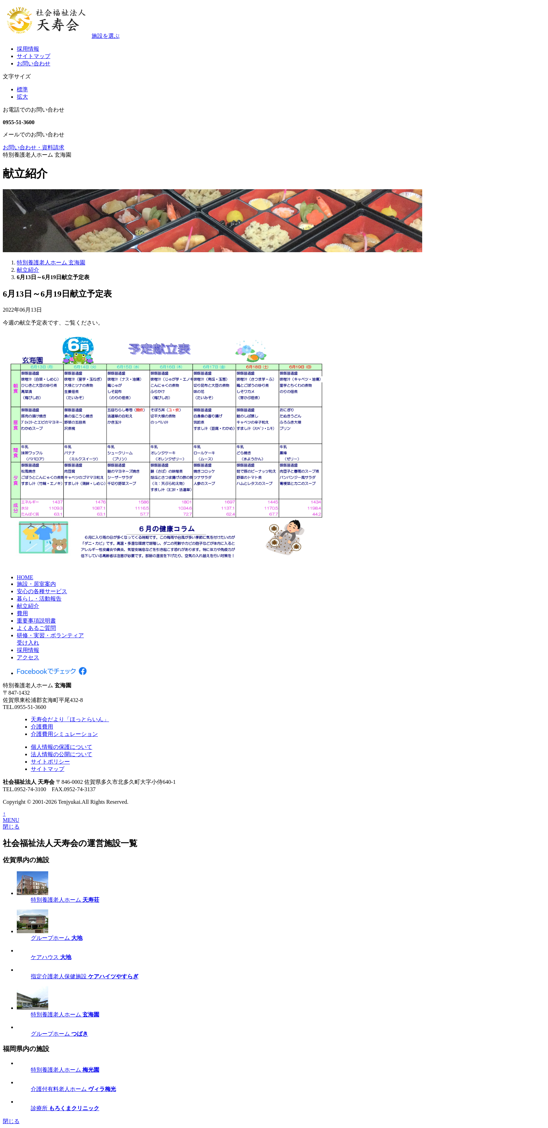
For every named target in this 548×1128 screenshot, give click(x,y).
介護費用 (42, 727)
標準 (22, 89)
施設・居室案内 (36, 584)
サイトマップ (33, 56)
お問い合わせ (33, 63)
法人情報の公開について (61, 754)
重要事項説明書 (36, 621)
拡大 (22, 97)
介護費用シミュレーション (64, 734)
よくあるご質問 (36, 628)
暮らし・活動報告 (39, 599)
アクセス (28, 657)
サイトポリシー (50, 762)
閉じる (11, 827)
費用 (22, 613)
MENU (11, 820)
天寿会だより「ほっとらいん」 (70, 719)
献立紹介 (28, 606)
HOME (25, 577)
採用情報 (28, 49)
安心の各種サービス (42, 591)
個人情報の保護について (61, 747)
